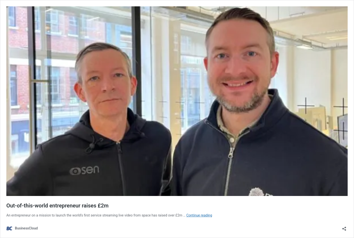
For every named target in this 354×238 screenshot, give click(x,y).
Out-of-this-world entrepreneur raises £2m (57, 206)
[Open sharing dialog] (344, 227)
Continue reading (199, 215)
